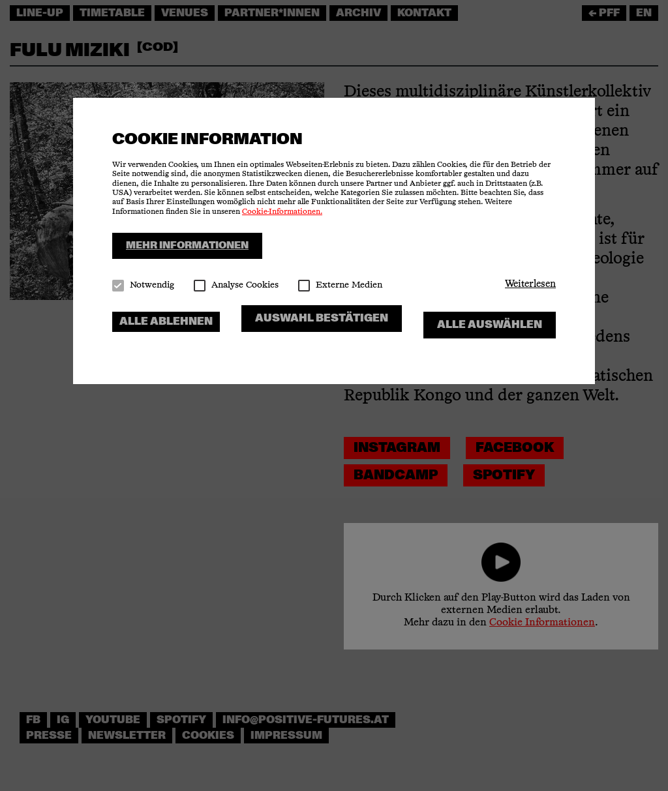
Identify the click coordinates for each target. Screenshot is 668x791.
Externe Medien (340, 285)
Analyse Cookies (236, 285)
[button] (530, 284)
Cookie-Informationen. (282, 212)
